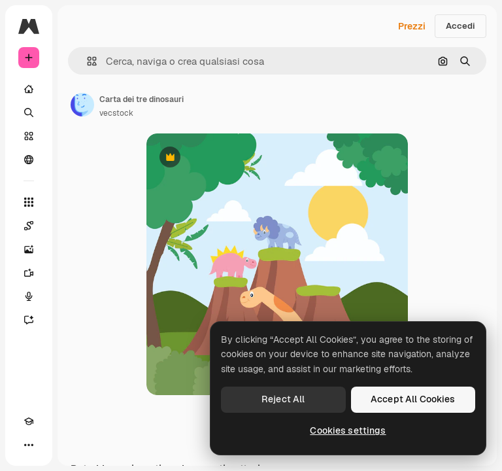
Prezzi (412, 26)
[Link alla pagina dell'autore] (82, 104)
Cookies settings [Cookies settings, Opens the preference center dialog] (348, 430)
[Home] (28, 88)
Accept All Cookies (413, 399)
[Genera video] (28, 272)
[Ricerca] (28, 112)
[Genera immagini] (28, 249)
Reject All (283, 399)
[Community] (28, 159)
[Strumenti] (28, 202)
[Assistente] (28, 319)
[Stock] (28, 136)
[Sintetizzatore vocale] (28, 296)
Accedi (460, 25)
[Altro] (28, 444)
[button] (87, 61)
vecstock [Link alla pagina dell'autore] (116, 113)
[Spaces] (28, 225)
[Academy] (28, 421)
